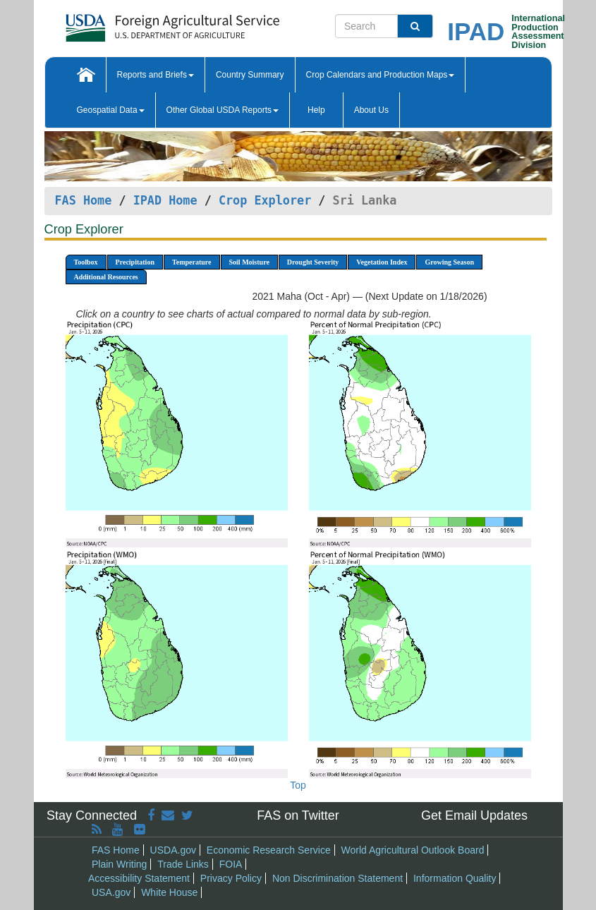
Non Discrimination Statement (337, 878)
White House (169, 892)
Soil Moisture (249, 262)
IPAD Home (165, 200)
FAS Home (83, 200)
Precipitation (135, 262)
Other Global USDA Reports (222, 110)
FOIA (231, 864)
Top (298, 785)
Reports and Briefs (155, 75)
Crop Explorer (265, 200)
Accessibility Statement (139, 878)
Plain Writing (119, 864)
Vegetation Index (381, 262)
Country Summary (250, 75)
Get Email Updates (474, 815)
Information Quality (455, 878)
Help (316, 110)
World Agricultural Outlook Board (413, 850)
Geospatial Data (111, 110)
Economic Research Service (269, 850)
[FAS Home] (137, 23)
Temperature (192, 262)
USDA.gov (173, 850)
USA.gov (111, 892)
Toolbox (86, 262)
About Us (371, 110)
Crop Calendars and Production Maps (380, 75)
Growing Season (449, 262)
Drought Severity (313, 262)
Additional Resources (106, 277)
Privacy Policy (231, 878)
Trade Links (183, 864)
